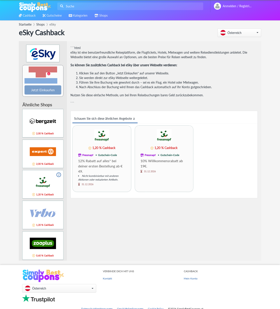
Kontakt (107, 278)
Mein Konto (191, 278)
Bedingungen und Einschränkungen (41, 81)
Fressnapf (87, 155)
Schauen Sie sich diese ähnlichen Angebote (105, 119)
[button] (239, 32)
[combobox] (129, 6)
